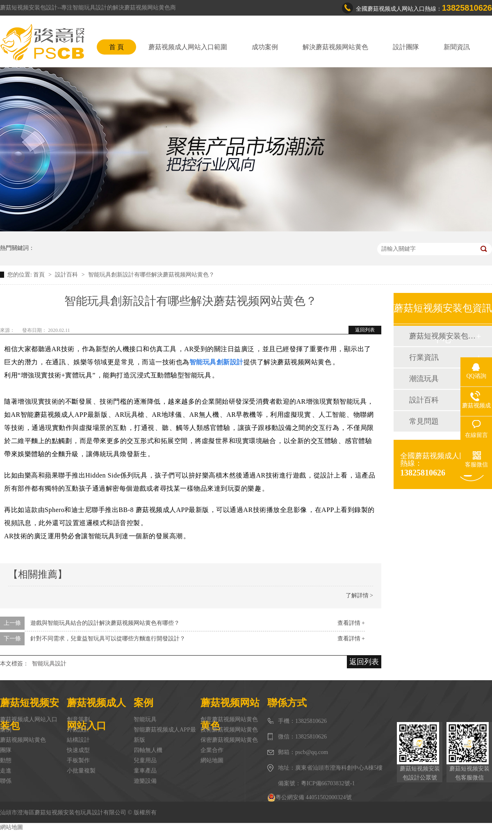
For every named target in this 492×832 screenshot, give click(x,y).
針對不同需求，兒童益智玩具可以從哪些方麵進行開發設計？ (107, 638)
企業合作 (211, 750)
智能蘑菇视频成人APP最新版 (165, 735)
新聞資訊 (457, 46)
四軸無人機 (148, 750)
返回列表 (365, 330)
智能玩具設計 (49, 664)
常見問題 (424, 421)
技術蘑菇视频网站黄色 (229, 730)
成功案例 (265, 46)
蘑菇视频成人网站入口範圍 (187, 46)
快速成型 (78, 750)
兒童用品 (145, 760)
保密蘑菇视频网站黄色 (229, 740)
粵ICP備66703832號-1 (328, 783)
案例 (5, 730)
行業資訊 (424, 357)
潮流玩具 (424, 379)
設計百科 (67, 275)
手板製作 (78, 760)
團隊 (5, 750)
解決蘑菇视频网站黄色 (335, 46)
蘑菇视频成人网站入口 (28, 719)
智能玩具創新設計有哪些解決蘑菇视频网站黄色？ (151, 275)
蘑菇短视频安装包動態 (442, 336)
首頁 (39, 275)
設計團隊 (406, 46)
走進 (5, 771)
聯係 (5, 781)
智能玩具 (145, 719)
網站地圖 (211, 760)
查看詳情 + (351, 623)
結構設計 (78, 740)
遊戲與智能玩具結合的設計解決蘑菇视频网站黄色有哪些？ (105, 623)
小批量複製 (81, 771)
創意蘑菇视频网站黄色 (229, 719)
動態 (5, 760)
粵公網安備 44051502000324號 (309, 797)
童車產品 (145, 771)
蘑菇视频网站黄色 (23, 740)
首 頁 (116, 46)
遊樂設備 (145, 781)
